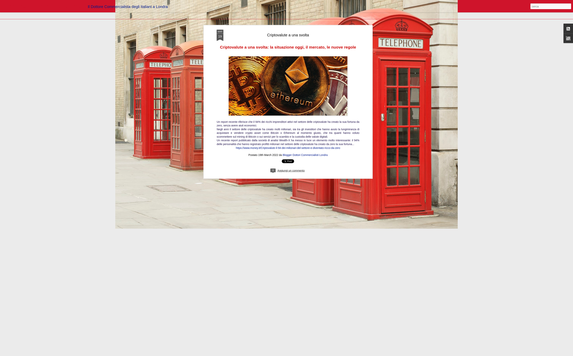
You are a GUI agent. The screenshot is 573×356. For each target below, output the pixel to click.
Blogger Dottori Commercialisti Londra (305, 47)
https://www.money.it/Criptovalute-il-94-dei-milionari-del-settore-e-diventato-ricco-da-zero (288, 40)
